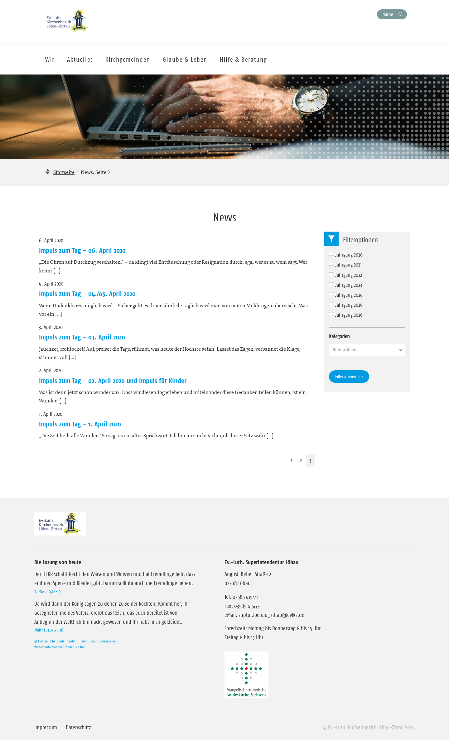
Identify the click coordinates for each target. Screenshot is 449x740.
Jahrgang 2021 (345, 264)
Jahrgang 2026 (346, 314)
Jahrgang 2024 (346, 294)
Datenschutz (78, 727)
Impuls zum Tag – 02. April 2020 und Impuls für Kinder (112, 380)
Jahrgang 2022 (345, 274)
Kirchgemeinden (127, 59)
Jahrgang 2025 (345, 304)
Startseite (64, 172)
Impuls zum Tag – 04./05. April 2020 (87, 293)
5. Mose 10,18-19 (47, 591)
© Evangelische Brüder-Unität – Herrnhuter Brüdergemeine (75, 641)
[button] (367, 350)
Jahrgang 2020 (346, 254)
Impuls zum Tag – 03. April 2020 (82, 337)
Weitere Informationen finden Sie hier (59, 647)
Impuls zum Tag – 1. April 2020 (80, 424)
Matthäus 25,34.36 (48, 630)
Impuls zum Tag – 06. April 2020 (82, 250)
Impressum (45, 727)
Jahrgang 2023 (345, 284)
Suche (388, 14)
